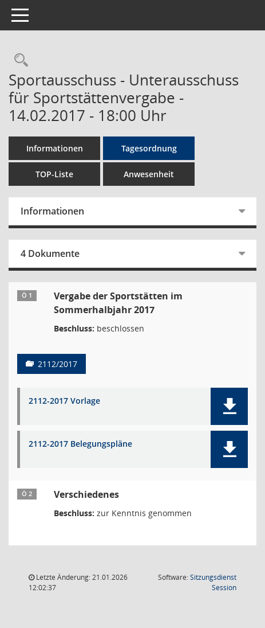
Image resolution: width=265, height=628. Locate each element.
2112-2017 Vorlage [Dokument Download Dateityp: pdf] (64, 401)
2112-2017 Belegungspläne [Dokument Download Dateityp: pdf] (80, 444)
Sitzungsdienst (213, 582)
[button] (229, 406)
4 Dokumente (50, 253)
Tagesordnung (149, 148)
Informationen (54, 148)
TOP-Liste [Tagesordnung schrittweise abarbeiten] (54, 174)
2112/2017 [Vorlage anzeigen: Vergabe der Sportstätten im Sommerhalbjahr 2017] (57, 363)
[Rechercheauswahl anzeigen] (18, 60)
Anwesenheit (149, 174)
